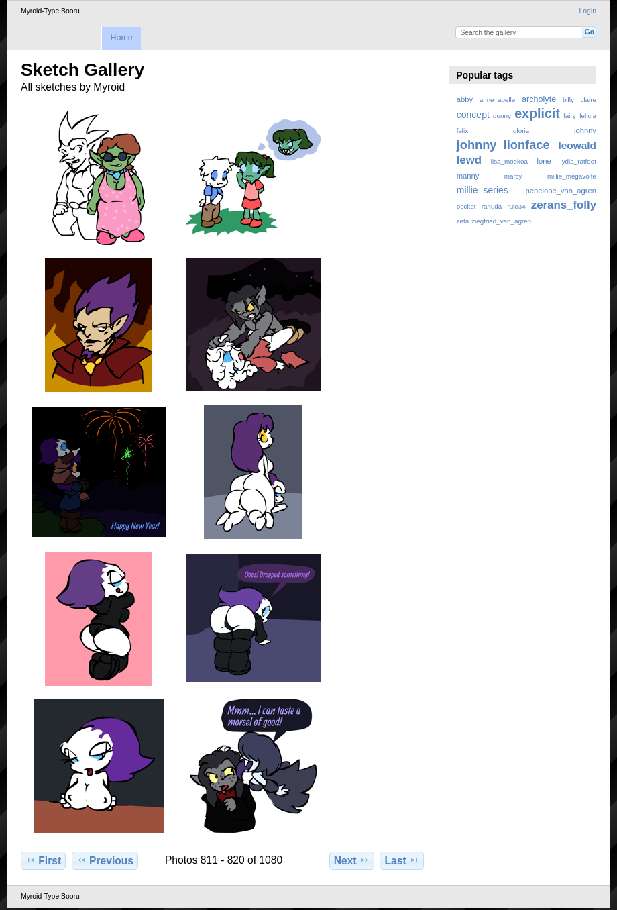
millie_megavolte (571, 176)
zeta (463, 221)
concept (473, 114)
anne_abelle (497, 99)
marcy (513, 176)
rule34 (516, 206)
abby (465, 99)
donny (502, 115)
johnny (585, 130)
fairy (569, 115)
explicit (537, 113)
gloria (521, 130)
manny (468, 176)
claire (588, 99)
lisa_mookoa (509, 161)
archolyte (539, 99)
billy (568, 99)
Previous (104, 860)
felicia (587, 115)
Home (121, 37)
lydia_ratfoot (578, 161)
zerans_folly (563, 205)
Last (402, 860)
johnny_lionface (503, 145)
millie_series (482, 190)
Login (587, 11)
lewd (469, 160)
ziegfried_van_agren (501, 221)
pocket (466, 206)
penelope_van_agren (561, 191)
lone (544, 161)
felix (462, 130)
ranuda (492, 206)
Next (352, 860)
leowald (577, 145)
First (43, 860)
